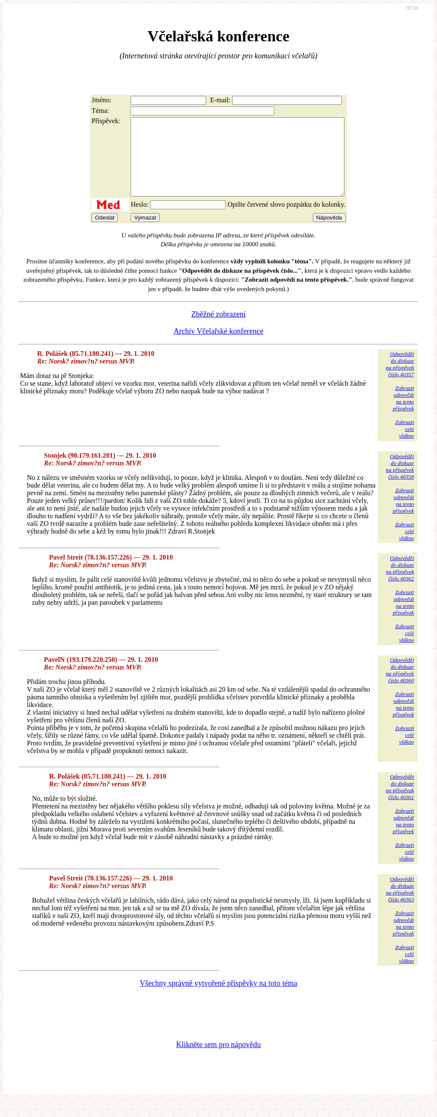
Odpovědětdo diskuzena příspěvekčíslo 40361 (400, 802)
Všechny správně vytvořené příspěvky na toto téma (218, 998)
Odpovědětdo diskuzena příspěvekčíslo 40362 (400, 583)
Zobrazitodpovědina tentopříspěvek (403, 413)
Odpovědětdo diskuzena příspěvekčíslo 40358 (400, 481)
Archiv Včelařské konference (219, 346)
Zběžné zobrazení (218, 329)
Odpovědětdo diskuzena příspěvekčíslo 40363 (400, 904)
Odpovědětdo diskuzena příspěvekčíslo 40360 (400, 685)
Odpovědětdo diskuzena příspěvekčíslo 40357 (400, 379)
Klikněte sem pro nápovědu (218, 1060)
